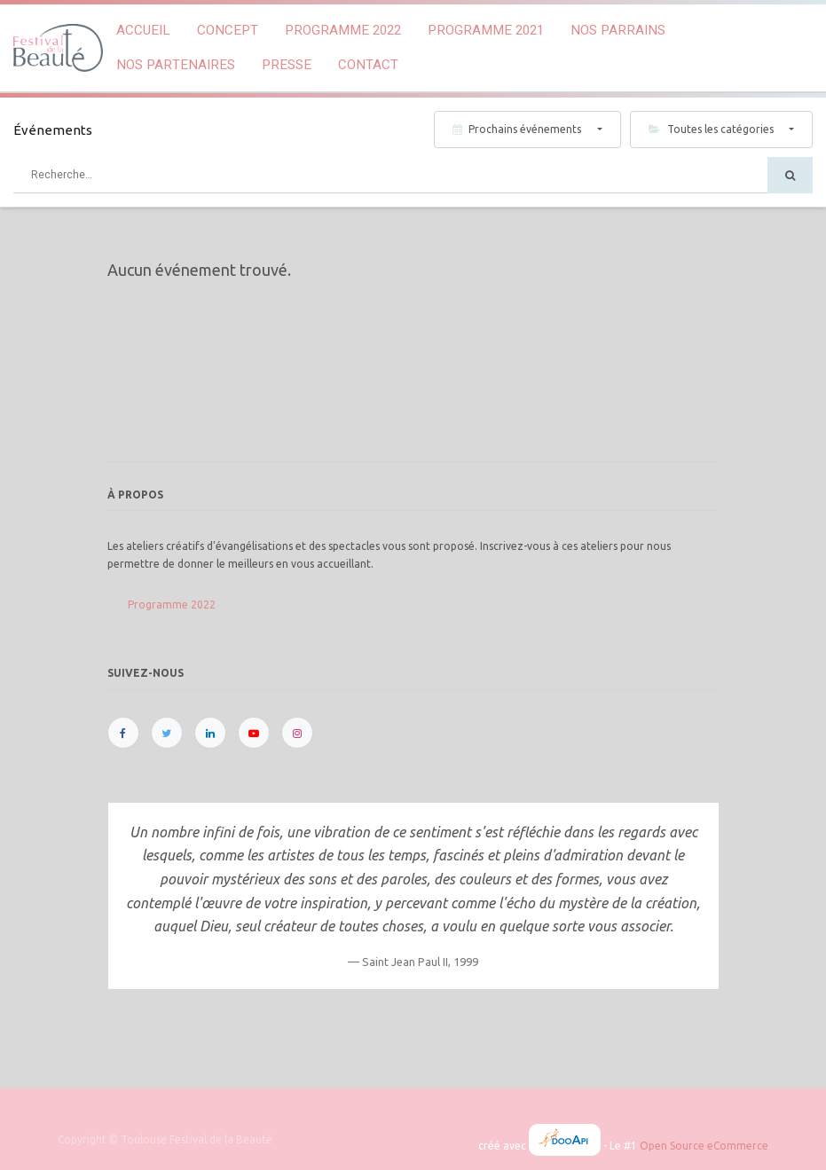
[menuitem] (143, 30)
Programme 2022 (172, 604)
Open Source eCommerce (704, 1145)
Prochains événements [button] (518, 129)
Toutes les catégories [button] (712, 129)
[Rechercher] (790, 175)
